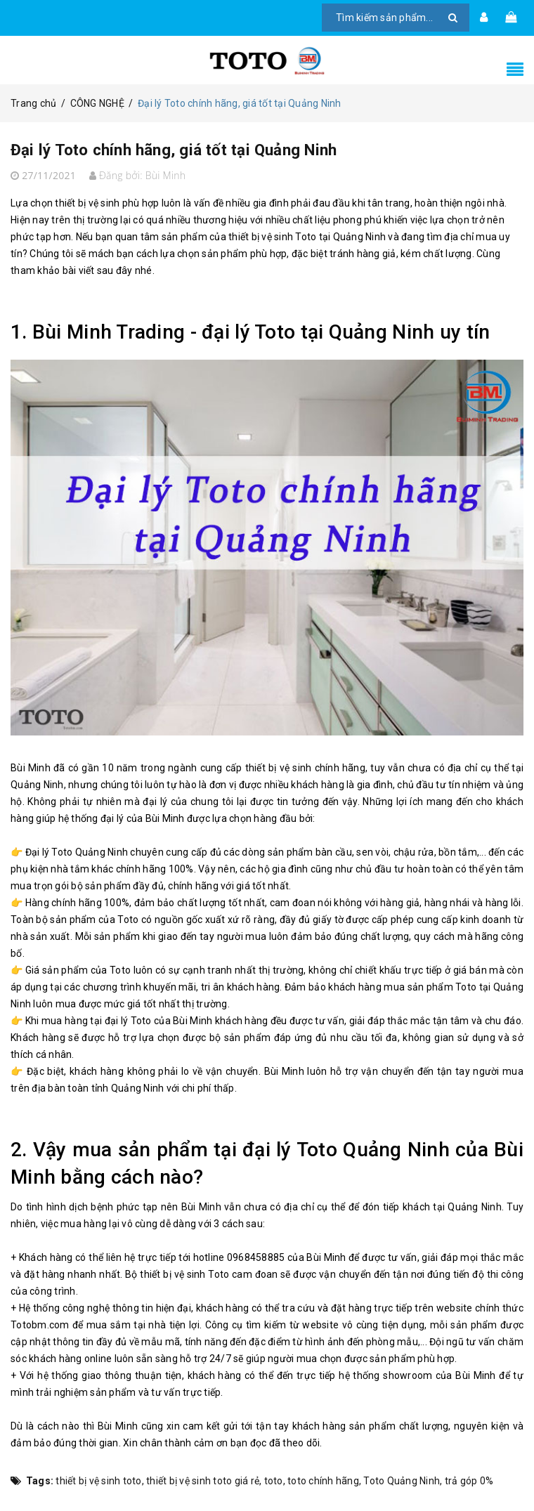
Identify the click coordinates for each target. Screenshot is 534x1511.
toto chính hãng (323, 1480)
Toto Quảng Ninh (401, 1480)
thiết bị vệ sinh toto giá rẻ (202, 1480)
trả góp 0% (469, 1480)
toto (273, 1480)
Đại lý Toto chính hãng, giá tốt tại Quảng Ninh (231, 148)
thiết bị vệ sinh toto (98, 1480)
